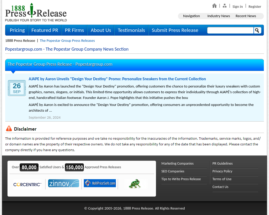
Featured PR (45, 30)
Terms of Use (222, 179)
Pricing (17, 30)
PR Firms (74, 30)
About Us (101, 30)
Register (255, 6)
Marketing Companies (177, 163)
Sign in (238, 6)
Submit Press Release (175, 30)
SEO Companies (172, 171)
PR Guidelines (223, 163)
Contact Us (221, 187)
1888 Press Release (20, 40)
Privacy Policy (223, 171)
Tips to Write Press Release (181, 179)
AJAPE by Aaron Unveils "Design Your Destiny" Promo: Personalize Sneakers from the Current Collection (117, 78)
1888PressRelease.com (36, 12)
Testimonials (131, 30)
